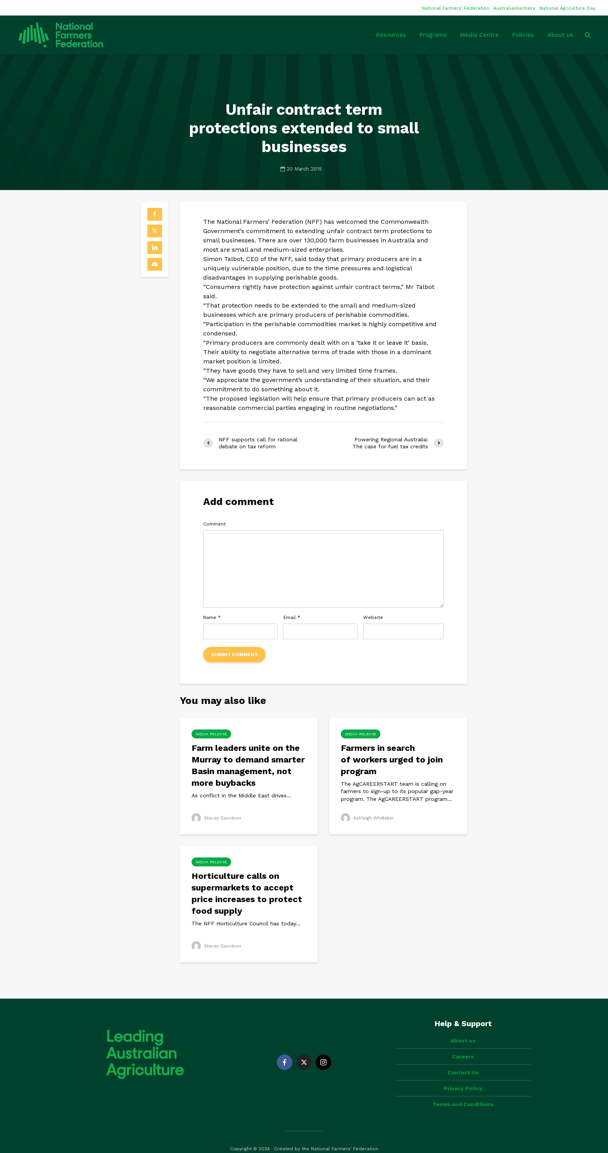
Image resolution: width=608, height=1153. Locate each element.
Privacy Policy (463, 1075)
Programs (433, 34)
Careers (463, 1043)
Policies (523, 34)
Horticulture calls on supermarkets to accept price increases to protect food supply (247, 893)
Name (212, 617)
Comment (214, 524)
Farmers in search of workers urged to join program (392, 759)
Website (373, 617)
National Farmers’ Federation (455, 8)
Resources (391, 34)
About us (560, 34)
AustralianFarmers (514, 8)
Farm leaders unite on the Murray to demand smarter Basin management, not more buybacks (248, 765)
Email (291, 617)
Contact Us (462, 1059)
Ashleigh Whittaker (369, 818)
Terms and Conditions (463, 1091)
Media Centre (479, 34)
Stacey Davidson (217, 818)
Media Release (211, 734)
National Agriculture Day (567, 8)
